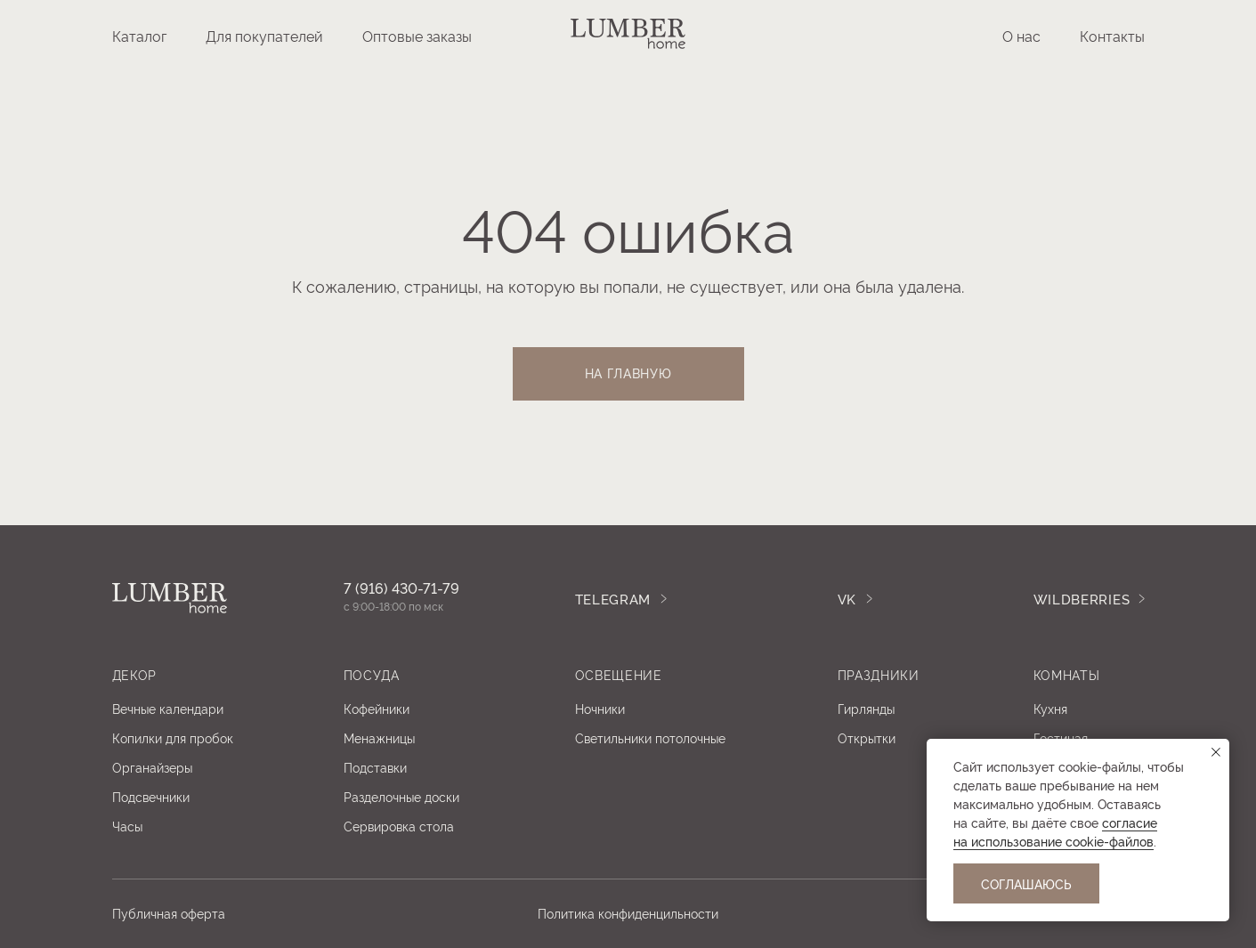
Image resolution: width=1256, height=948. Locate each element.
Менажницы (379, 737)
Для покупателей (264, 35)
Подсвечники (151, 796)
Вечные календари (167, 708)
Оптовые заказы (417, 35)
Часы (127, 825)
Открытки (866, 737)
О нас (1021, 35)
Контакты (1112, 35)
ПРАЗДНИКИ (879, 674)
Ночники (600, 708)
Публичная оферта (168, 912)
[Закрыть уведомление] (1216, 752)
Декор (135, 674)
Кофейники (376, 708)
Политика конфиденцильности (628, 912)
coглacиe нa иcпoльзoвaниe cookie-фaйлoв (1055, 831)
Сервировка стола (399, 825)
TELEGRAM (613, 598)
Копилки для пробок (172, 737)
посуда (372, 674)
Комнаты (1066, 674)
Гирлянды (866, 708)
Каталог (139, 35)
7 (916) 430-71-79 (401, 587)
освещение (618, 674)
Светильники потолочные (650, 737)
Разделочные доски (401, 796)
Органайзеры (152, 766)
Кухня (1050, 708)
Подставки (375, 766)
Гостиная (1060, 737)
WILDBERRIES (1081, 598)
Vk (847, 598)
